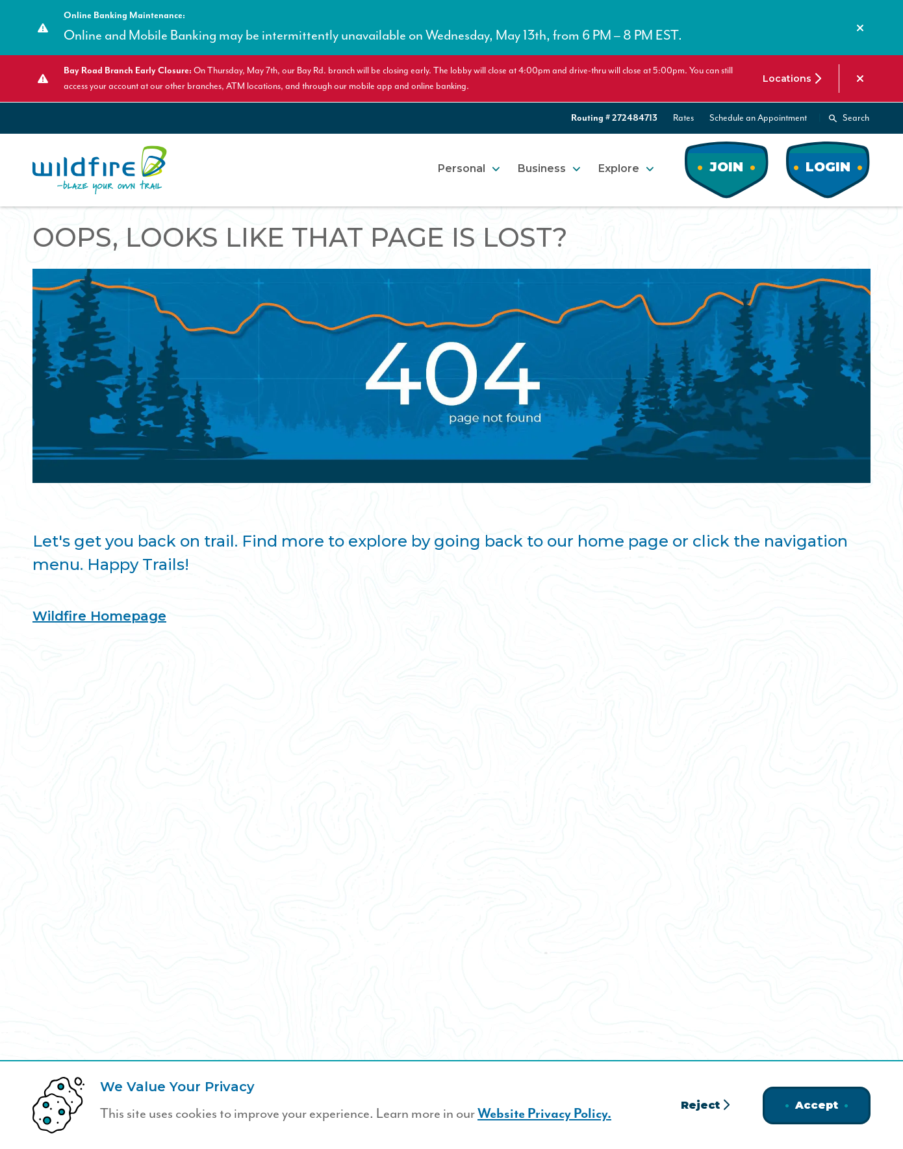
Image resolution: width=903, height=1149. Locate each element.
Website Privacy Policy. (544, 1114)
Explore (618, 168)
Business (542, 168)
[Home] (99, 170)
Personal (461, 168)
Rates (683, 117)
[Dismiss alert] (860, 28)
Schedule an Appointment (758, 117)
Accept (816, 1105)
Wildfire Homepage (99, 616)
